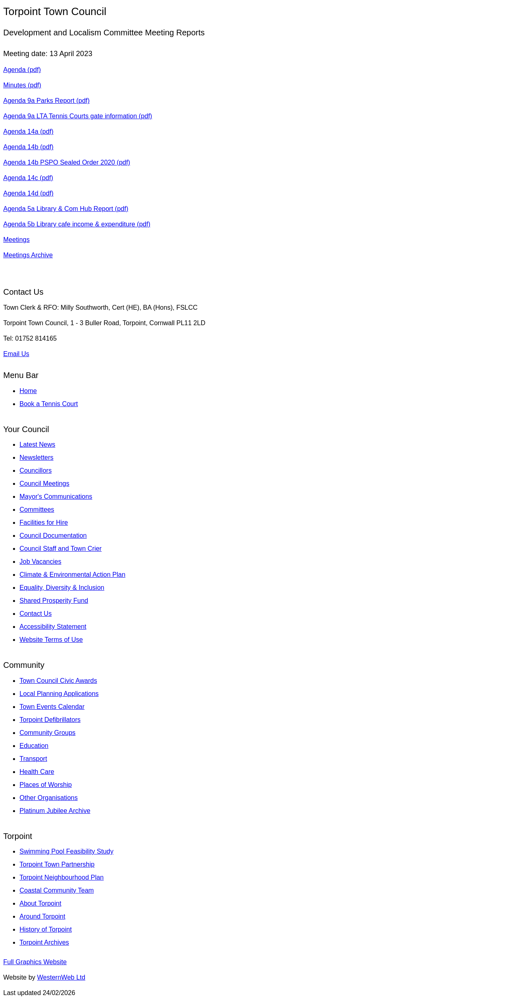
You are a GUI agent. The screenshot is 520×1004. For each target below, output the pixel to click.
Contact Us (36, 613)
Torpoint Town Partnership (57, 864)
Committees (37, 509)
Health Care (37, 771)
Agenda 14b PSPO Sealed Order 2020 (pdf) (66, 162)
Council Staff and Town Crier (61, 548)
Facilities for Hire (44, 522)
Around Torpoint (42, 916)
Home (28, 390)
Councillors (36, 470)
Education (34, 745)
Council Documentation (53, 535)
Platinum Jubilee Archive (55, 810)
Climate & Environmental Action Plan (73, 574)
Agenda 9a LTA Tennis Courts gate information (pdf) (77, 116)
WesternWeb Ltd (61, 977)
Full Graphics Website (35, 961)
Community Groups (48, 732)
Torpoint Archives (44, 942)
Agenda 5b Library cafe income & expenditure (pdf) (76, 224)
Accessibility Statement (53, 626)
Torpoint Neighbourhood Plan (62, 877)
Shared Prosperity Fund (54, 600)
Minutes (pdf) (22, 85)
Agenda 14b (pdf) (28, 146)
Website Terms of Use (51, 639)
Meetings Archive (28, 255)
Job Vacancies (40, 561)
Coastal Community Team (57, 890)
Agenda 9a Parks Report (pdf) (46, 100)
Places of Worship (46, 784)
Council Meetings (44, 483)
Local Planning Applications (59, 693)
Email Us (16, 353)
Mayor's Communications (56, 496)
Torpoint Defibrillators (50, 719)
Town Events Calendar (52, 706)
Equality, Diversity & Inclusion (62, 587)
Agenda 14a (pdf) (28, 131)
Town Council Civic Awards (58, 680)
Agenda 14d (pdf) (28, 193)
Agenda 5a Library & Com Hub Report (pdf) (65, 208)
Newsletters (37, 457)
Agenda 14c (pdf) (28, 177)
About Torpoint (40, 903)
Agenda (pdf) (22, 69)
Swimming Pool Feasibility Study (66, 851)
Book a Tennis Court (49, 403)
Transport (33, 758)
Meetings (16, 239)
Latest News (37, 444)
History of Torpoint (46, 929)
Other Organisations (49, 797)
